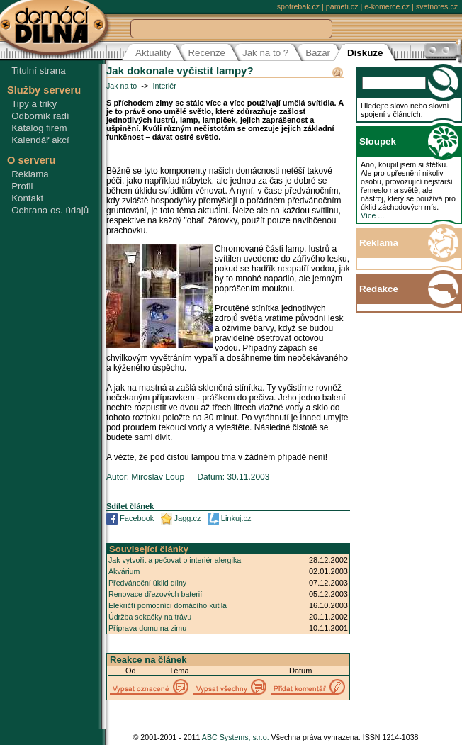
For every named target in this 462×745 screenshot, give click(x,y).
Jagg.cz (187, 518)
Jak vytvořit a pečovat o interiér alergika (174, 560)
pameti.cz (342, 6)
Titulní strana (38, 70)
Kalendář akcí (40, 140)
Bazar (317, 52)
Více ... (372, 215)
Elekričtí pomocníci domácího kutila (167, 605)
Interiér (164, 86)
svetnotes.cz (437, 6)
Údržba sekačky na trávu (149, 616)
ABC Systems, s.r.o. (235, 737)
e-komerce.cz (387, 6)
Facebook (137, 518)
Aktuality (153, 52)
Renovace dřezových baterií (155, 594)
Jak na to (121, 86)
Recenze (206, 52)
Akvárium (124, 571)
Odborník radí (40, 116)
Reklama (30, 174)
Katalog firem (39, 128)
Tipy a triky (34, 104)
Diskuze (365, 52)
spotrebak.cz (298, 6)
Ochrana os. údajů (50, 210)
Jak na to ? (265, 52)
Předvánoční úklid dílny (147, 582)
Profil (22, 186)
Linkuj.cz (236, 518)
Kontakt (27, 198)
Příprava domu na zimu (147, 628)
